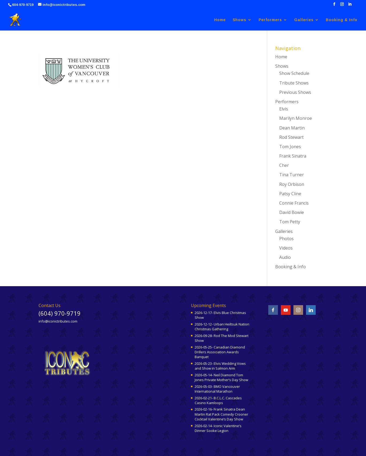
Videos (286, 248)
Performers (270, 20)
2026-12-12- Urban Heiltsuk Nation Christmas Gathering (222, 326)
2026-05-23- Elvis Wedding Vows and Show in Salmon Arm (220, 366)
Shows (239, 20)
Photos (286, 239)
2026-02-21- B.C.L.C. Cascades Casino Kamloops (218, 400)
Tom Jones (290, 147)
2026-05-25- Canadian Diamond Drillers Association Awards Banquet (220, 352)
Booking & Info (341, 20)
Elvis (283, 109)
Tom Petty (289, 222)
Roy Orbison (291, 184)
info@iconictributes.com (58, 321)
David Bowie (291, 212)
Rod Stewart (291, 137)
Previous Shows (295, 92)
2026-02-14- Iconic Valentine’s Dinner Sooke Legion (218, 428)
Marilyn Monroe (295, 118)
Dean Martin (292, 128)
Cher (284, 165)
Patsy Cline (290, 194)
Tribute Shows (294, 83)
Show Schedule (294, 73)
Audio (285, 257)
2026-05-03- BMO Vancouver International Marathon (217, 389)
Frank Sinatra (292, 156)
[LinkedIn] (350, 5)
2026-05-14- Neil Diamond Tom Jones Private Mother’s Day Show (221, 377)
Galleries (304, 20)
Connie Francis (294, 203)
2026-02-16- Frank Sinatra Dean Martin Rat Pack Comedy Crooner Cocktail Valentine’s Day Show (221, 414)
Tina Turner (291, 175)
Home (220, 20)
